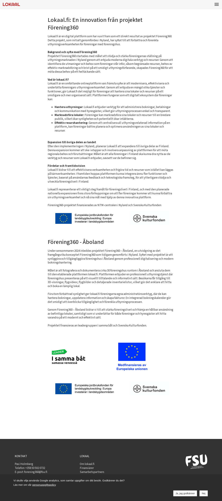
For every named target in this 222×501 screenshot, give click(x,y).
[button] (216, 4)
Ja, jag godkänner (185, 493)
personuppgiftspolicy (44, 484)
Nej (203, 493)
